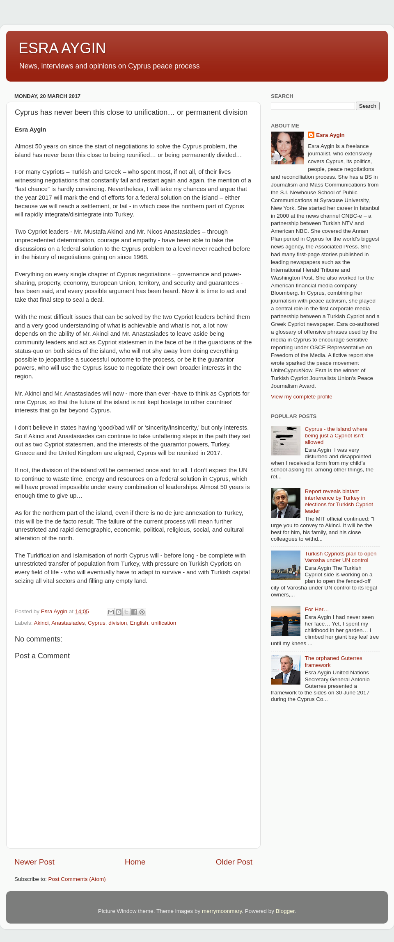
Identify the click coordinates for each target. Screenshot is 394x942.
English (139, 623)
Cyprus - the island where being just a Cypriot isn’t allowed (336, 435)
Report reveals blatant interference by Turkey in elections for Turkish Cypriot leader (339, 501)
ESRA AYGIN (62, 48)
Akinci (41, 623)
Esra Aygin (330, 135)
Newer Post (34, 862)
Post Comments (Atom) (77, 879)
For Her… (317, 609)
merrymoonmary (222, 911)
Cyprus (96, 623)
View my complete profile (301, 397)
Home (135, 862)
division (117, 623)
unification (163, 623)
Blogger (285, 911)
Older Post (234, 862)
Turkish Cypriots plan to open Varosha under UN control (340, 557)
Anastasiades (68, 623)
